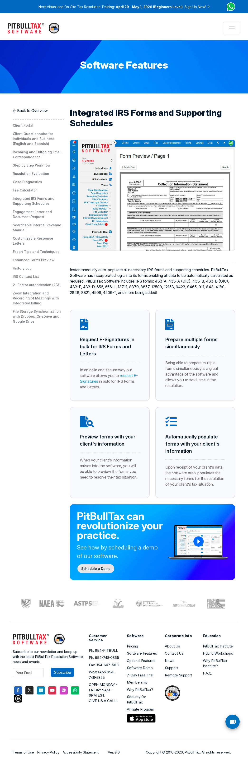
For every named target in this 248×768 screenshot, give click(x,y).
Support (171, 668)
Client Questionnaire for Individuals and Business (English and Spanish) (34, 139)
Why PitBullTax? (140, 689)
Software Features (142, 653)
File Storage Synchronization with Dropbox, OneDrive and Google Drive (37, 316)
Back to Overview (32, 110)
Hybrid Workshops (218, 653)
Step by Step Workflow (32, 165)
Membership (137, 682)
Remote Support (178, 675)
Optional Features (141, 660)
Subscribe (62, 672)
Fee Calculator (25, 190)
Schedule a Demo (95, 569)
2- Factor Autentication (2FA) (37, 285)
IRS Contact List (26, 277)
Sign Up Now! (195, 7)
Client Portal (23, 125)
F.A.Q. (207, 673)
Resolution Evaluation (31, 174)
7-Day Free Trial (140, 675)
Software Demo (140, 668)
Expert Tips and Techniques (36, 252)
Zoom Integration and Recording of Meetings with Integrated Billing (36, 298)
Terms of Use (23, 752)
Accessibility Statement (81, 752)
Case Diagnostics (27, 182)
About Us (172, 646)
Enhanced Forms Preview (33, 260)
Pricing (132, 646)
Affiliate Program (140, 709)
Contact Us (174, 653)
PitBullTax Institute (218, 646)
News (169, 660)
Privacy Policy (48, 752)
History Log (22, 268)
